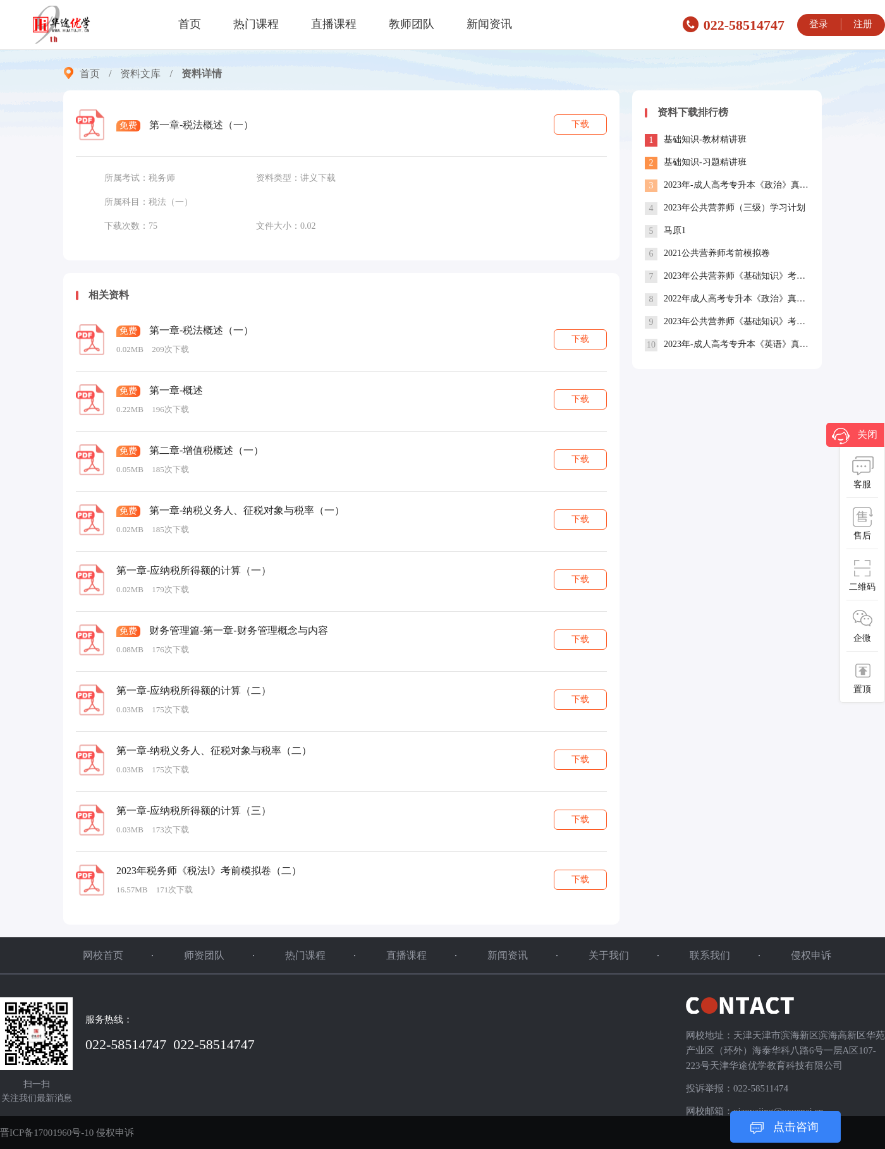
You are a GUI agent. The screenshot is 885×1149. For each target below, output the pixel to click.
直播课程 (334, 24)
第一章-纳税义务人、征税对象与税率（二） (214, 750)
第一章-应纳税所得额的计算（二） (193, 690)
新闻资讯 (489, 24)
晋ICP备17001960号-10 (47, 1133)
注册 (862, 24)
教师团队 (411, 24)
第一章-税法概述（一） (201, 330)
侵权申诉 (811, 955)
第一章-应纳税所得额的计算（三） (193, 810)
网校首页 (103, 955)
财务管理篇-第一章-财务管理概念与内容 (238, 630)
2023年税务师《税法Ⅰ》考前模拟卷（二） (209, 870)
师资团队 (204, 955)
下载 (580, 124)
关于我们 (609, 955)
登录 (818, 24)
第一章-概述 (176, 390)
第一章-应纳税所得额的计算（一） (193, 570)
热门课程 (256, 24)
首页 (189, 24)
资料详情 (201, 73)
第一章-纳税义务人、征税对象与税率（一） (247, 510)
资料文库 (140, 73)
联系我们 (710, 955)
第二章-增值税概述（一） (206, 450)
